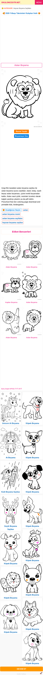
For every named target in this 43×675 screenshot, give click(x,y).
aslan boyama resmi (11, 214)
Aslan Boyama (11, 267)
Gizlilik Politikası (21, 674)
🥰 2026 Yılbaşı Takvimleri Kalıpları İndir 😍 (21, 13)
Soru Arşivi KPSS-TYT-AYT (11, 389)
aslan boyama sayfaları (12, 218)
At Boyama (10, 458)
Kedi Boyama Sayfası (10, 492)
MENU (39, 2)
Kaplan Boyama (11, 302)
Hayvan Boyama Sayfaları (22, 8)
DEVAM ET (21, 669)
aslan (25, 210)
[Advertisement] (21, 39)
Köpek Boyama (10, 564)
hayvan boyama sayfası (12, 223)
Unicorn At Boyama (10, 423)
